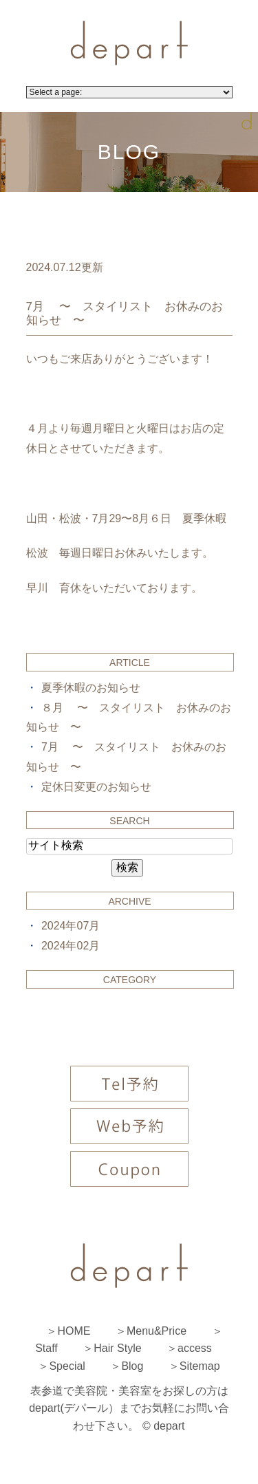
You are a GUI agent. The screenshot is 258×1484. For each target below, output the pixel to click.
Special (67, 1366)
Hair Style (117, 1348)
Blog (132, 1366)
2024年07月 (70, 926)
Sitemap (200, 1366)
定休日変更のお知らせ (96, 787)
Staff (46, 1348)
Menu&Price (156, 1331)
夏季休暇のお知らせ (90, 687)
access (195, 1348)
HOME (73, 1331)
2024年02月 (70, 945)
